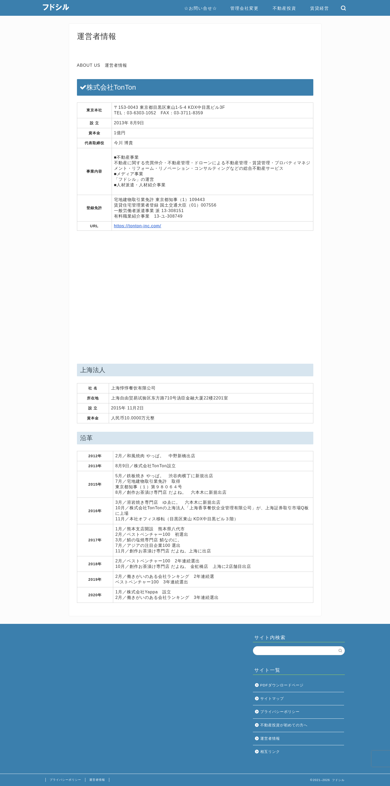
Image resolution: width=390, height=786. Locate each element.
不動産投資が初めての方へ (284, 725)
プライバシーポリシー (280, 712)
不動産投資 (284, 8)
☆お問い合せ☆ (200, 8)
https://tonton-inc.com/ (137, 226)
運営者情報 (270, 739)
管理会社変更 (244, 8)
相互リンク (270, 752)
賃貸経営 (319, 8)
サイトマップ (272, 699)
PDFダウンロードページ (282, 685)
